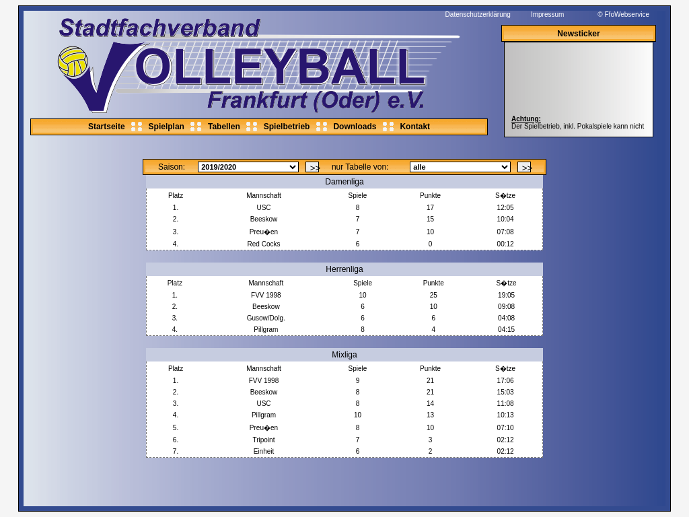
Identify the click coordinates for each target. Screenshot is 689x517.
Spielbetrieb (287, 126)
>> (314, 167)
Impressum (547, 14)
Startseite (106, 126)
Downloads (354, 126)
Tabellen (224, 126)
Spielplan (166, 126)
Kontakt (415, 126)
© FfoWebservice (623, 14)
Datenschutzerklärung (478, 14)
